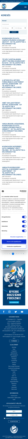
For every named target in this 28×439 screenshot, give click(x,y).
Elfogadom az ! (14, 418)
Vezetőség (14, 360)
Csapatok (14, 351)
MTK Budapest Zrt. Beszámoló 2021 (14, 334)
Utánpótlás (14, 377)
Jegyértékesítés (14, 381)
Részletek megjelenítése (16, 236)
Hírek (14, 349)
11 (18, 253)
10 (16, 253)
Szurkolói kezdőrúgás (14, 368)
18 (23, 253)
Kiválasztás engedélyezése (14, 246)
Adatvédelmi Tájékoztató (14, 397)
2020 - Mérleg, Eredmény (14, 325)
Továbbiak (14, 341)
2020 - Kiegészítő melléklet (14, 323)
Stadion (14, 385)
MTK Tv (14, 376)
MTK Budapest (14, 355)
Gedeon (14, 362)
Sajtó (14, 372)
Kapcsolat (14, 389)
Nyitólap (14, 347)
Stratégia (14, 358)
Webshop (14, 383)
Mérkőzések (14, 353)
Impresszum (14, 395)
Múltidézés (14, 356)
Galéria (14, 364)
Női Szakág (14, 379)
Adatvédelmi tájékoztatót (18, 418)
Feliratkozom (14, 421)
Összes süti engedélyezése (14, 241)
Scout (14, 374)
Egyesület (14, 387)
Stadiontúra (14, 370)
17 (21, 253)
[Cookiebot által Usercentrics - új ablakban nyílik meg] (20, 191)
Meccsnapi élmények (14, 366)
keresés (14, 32)
